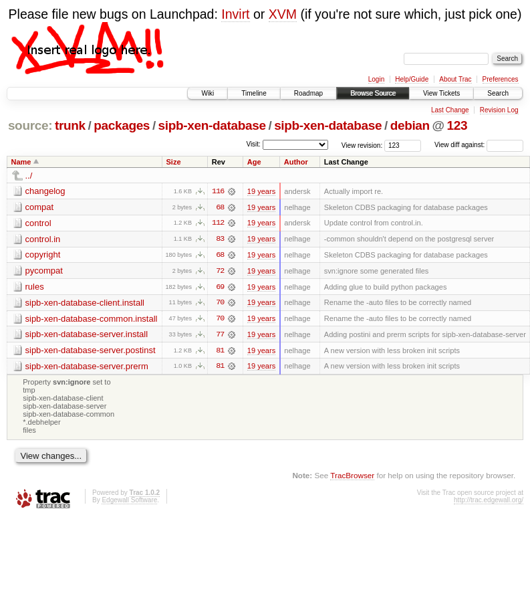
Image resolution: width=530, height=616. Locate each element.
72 (220, 271)
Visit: (253, 144)
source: (30, 125)
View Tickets (441, 93)
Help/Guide (411, 79)
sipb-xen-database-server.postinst (90, 351)
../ (29, 176)
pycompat (44, 271)
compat (39, 207)
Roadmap (308, 93)
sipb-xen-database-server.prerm (86, 368)
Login (376, 79)
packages (122, 125)
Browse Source (373, 93)
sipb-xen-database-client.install (84, 303)
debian (410, 125)
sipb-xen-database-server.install (86, 335)
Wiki (207, 93)
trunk (70, 125)
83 (220, 239)
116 (218, 191)
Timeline (253, 93)
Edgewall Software (129, 502)
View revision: (362, 144)
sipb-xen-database (212, 125)
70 (220, 303)
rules (34, 287)
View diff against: (478, 144)
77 (220, 335)
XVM (283, 14)
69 (220, 287)
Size (173, 162)
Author (296, 162)
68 (220, 207)
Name (21, 162)
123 (457, 125)
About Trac (455, 79)
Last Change (450, 110)
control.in (43, 239)
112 (218, 223)
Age (254, 162)
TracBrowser (352, 476)
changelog (45, 191)
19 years (261, 191)
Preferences (501, 79)
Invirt (235, 14)
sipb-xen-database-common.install (91, 319)
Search (498, 93)
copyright (43, 255)
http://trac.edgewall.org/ (488, 502)
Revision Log (499, 110)
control (38, 223)
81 (220, 351)
